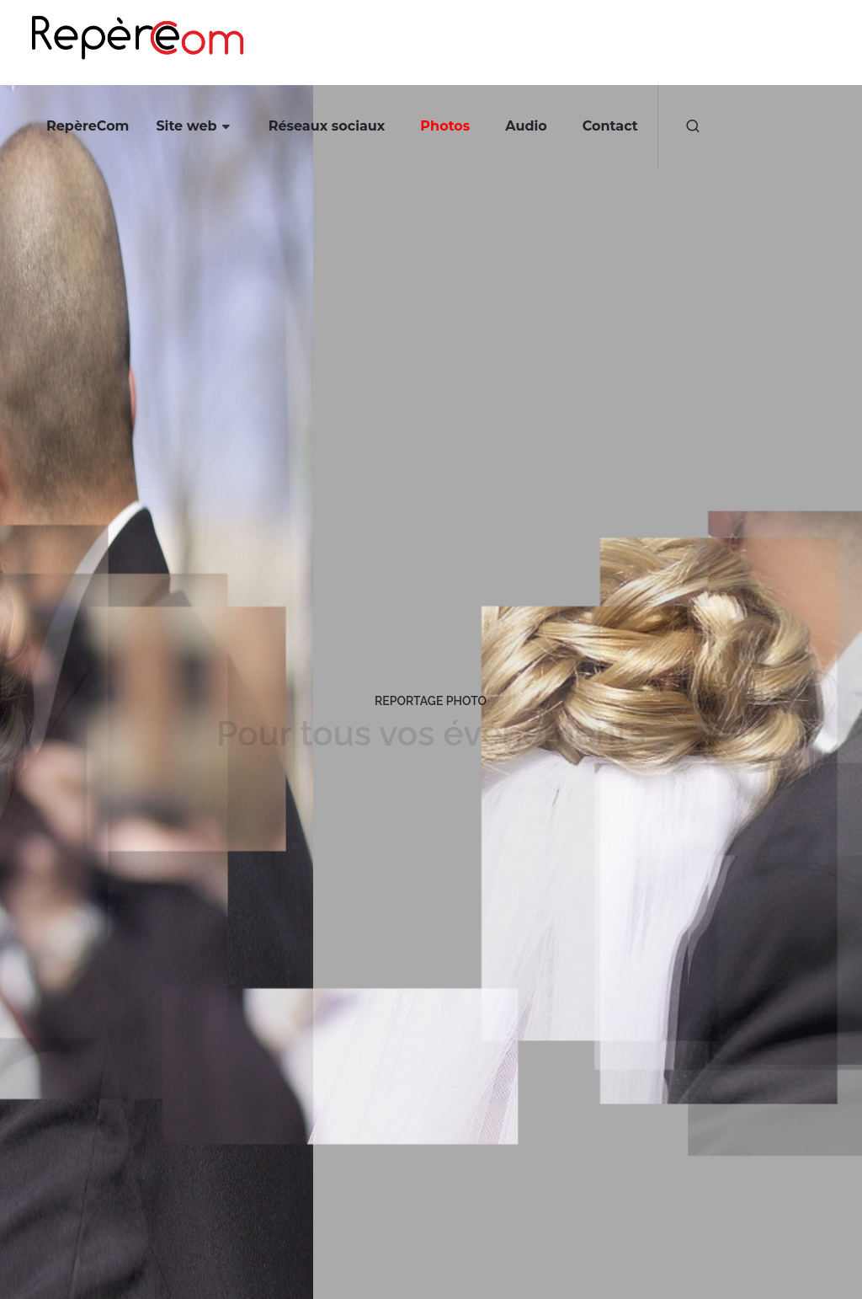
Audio (525, 126)
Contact (610, 126)
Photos (445, 126)
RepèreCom (87, 126)
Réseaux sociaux (327, 126)
